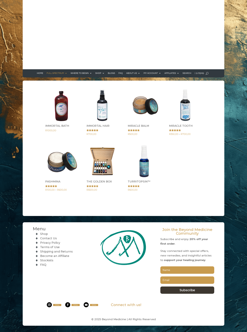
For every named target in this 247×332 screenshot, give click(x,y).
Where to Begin (80, 73)
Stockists (46, 260)
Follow (57, 305)
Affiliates (170, 73)
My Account (151, 73)
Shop (98, 73)
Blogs (111, 73)
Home (40, 73)
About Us (131, 73)
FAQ (120, 73)
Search (187, 73)
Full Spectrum (55, 73)
